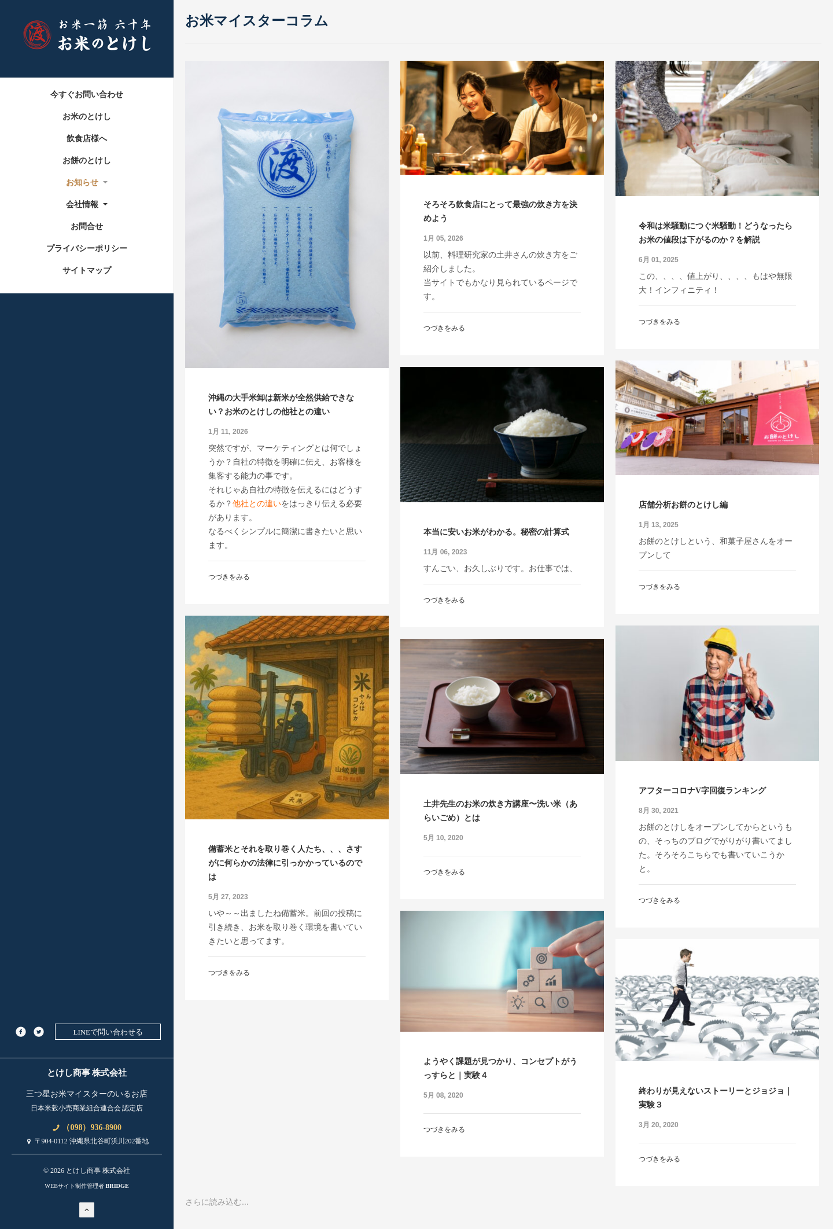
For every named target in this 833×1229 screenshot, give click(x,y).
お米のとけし (86, 116)
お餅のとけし (86, 160)
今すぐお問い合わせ (86, 94)
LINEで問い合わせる (108, 1032)
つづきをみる (229, 577)
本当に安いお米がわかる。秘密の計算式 (496, 532)
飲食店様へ (87, 138)
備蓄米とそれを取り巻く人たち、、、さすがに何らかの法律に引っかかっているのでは (285, 863)
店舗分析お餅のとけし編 (683, 505)
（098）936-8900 (86, 1127)
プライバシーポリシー (86, 248)
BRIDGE (116, 1186)
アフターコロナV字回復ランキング (702, 790)
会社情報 (87, 204)
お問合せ (87, 226)
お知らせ (87, 182)
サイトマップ (86, 270)
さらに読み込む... (217, 1201)
